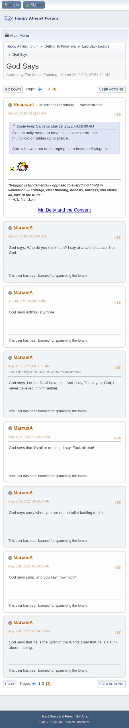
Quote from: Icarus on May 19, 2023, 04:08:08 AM (55, 126)
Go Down (13, 89)
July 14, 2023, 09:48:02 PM (27, 301)
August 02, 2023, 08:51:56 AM (29, 366)
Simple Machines (78, 722)
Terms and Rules (61, 716)
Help (44, 716)
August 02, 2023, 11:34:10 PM (29, 436)
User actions (111, 89)
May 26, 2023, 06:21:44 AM (27, 113)
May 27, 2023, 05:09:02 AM (27, 236)
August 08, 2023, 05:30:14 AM (29, 501)
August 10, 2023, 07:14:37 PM (29, 631)
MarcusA (23, 227)
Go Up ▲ (81, 716)
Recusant (23, 104)
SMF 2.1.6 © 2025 (51, 722)
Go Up (10, 684)
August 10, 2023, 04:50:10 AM (29, 566)
